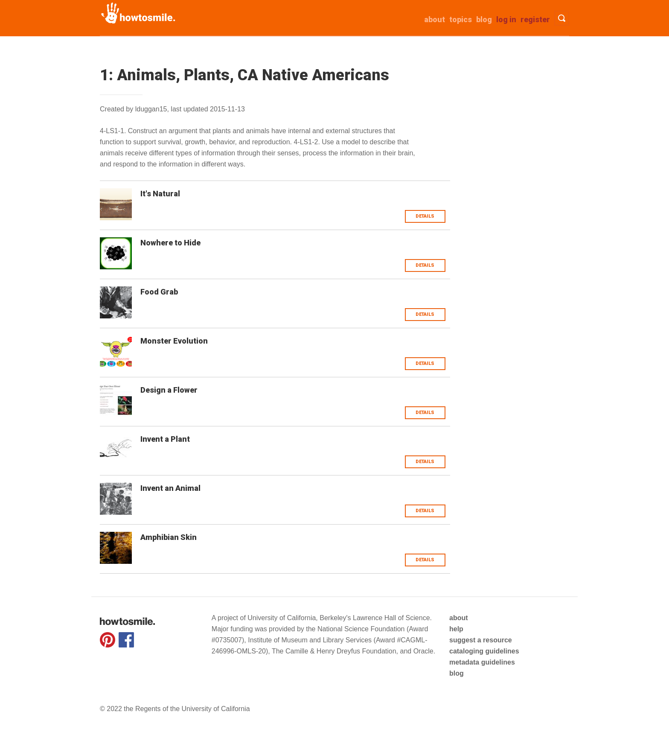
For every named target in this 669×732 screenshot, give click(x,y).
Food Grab (159, 291)
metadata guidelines (482, 662)
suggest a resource (480, 640)
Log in (506, 19)
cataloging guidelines (484, 651)
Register (535, 19)
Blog (484, 19)
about (434, 19)
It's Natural (160, 193)
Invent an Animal (170, 488)
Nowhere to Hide (170, 242)
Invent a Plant (165, 439)
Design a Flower (169, 389)
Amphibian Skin (168, 537)
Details (425, 216)
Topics (460, 19)
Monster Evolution (174, 340)
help (456, 629)
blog (456, 673)
